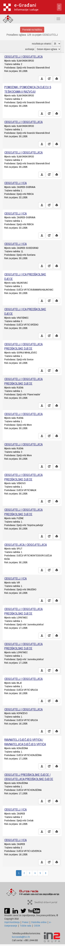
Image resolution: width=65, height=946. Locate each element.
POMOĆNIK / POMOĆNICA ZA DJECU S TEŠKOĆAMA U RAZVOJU (27, 89)
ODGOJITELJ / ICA (15, 183)
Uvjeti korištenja (12, 922)
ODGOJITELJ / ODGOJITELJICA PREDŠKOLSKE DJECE (23, 346)
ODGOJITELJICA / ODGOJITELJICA (25, 545)
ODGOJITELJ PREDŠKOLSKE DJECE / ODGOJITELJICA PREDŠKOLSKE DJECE (28, 777)
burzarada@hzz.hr (21, 936)
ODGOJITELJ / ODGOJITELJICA (23, 56)
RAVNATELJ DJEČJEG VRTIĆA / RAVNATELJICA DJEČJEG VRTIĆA (25, 742)
